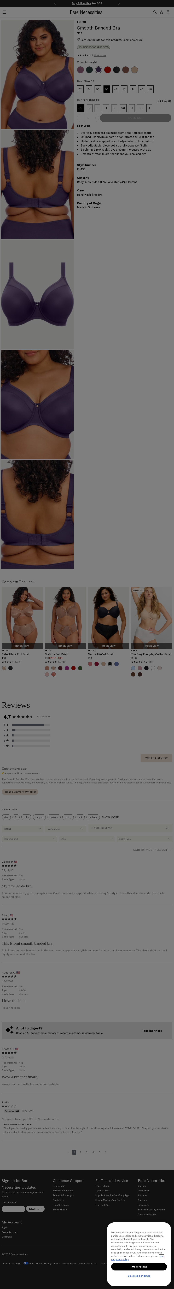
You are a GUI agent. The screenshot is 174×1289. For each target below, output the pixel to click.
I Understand (139, 1266)
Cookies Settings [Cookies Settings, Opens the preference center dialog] (139, 1275)
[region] (139, 1254)
